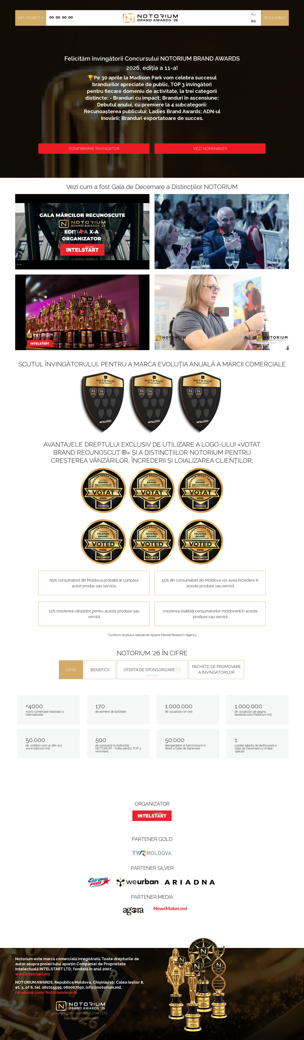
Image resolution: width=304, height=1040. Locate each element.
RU (253, 14)
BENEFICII (100, 670)
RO (253, 21)
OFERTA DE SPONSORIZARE (152, 672)
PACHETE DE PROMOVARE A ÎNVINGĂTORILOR (216, 669)
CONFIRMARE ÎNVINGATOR (94, 148)
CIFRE (70, 670)
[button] (30, 18)
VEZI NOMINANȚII (210, 148)
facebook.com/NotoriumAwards (46, 992)
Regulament (275, 18)
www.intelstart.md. (33, 974)
